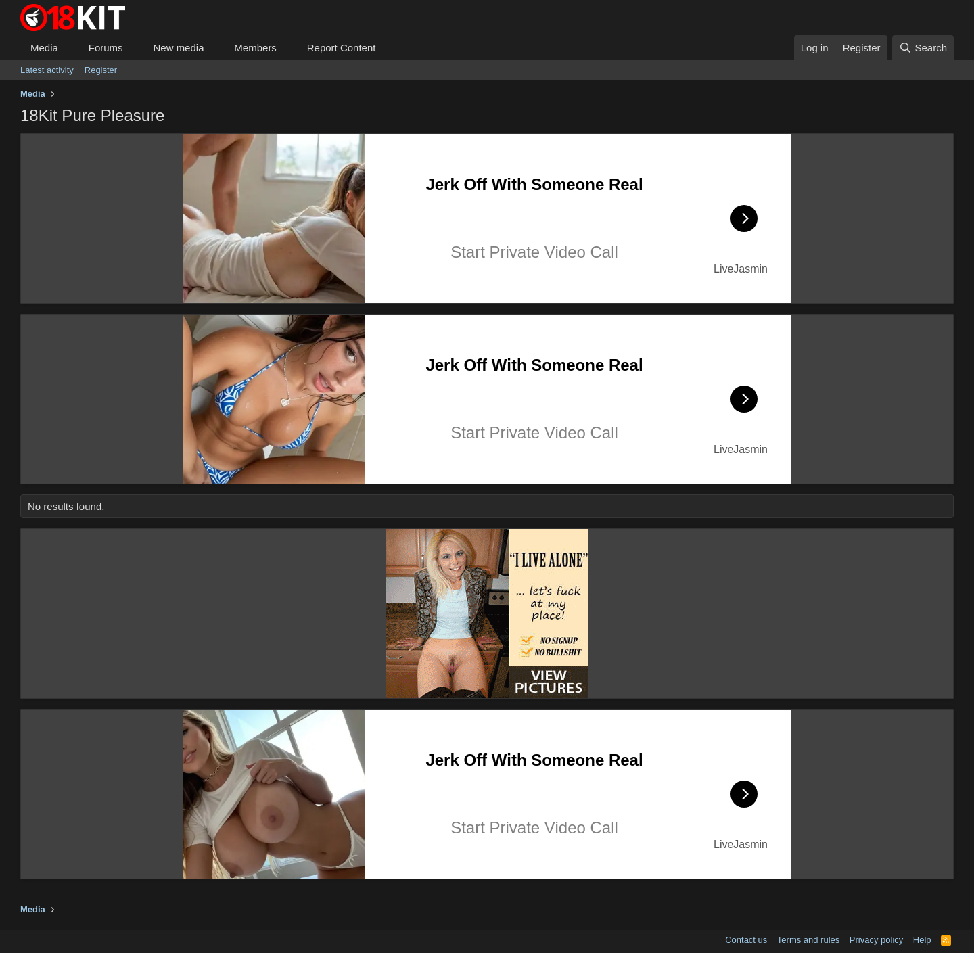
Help (922, 940)
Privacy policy (876, 940)
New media (178, 47)
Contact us (746, 940)
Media (44, 47)
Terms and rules (808, 940)
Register (101, 70)
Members (255, 47)
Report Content (341, 47)
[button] (69, 47)
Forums (106, 47)
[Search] (923, 47)
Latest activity (47, 70)
